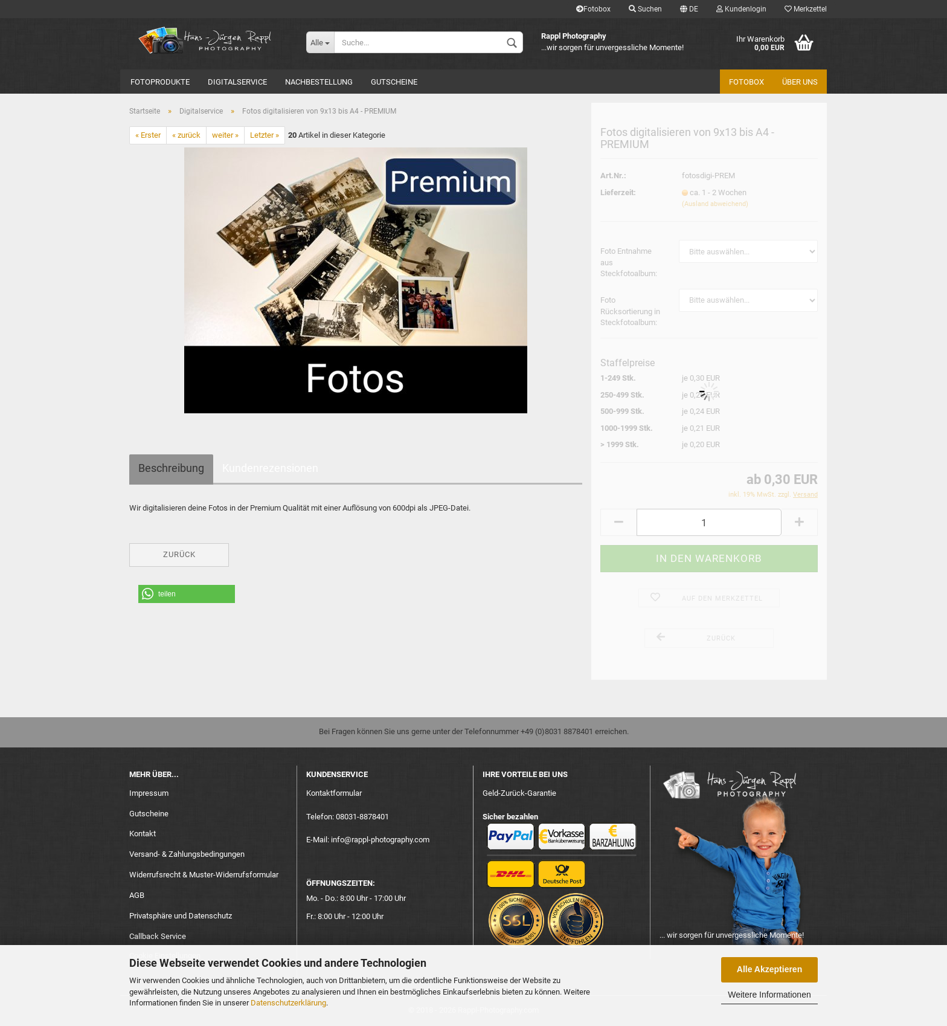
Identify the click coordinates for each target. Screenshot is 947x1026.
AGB (136, 895)
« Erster (148, 135)
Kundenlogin (741, 9)
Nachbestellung (319, 81)
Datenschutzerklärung (288, 1002)
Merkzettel (806, 9)
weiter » (225, 135)
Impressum (149, 793)
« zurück (186, 135)
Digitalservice (237, 81)
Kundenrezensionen (270, 468)
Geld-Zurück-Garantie (519, 793)
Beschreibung (171, 468)
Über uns (800, 81)
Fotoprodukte (160, 81)
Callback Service (157, 936)
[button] (186, 594)
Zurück (179, 554)
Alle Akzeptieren (769, 969)
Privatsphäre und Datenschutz (180, 915)
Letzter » (264, 135)
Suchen (645, 9)
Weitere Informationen (769, 994)
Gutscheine (394, 81)
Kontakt (142, 833)
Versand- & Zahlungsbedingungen (187, 854)
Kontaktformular (334, 793)
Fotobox (593, 9)
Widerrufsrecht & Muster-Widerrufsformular (203, 874)
